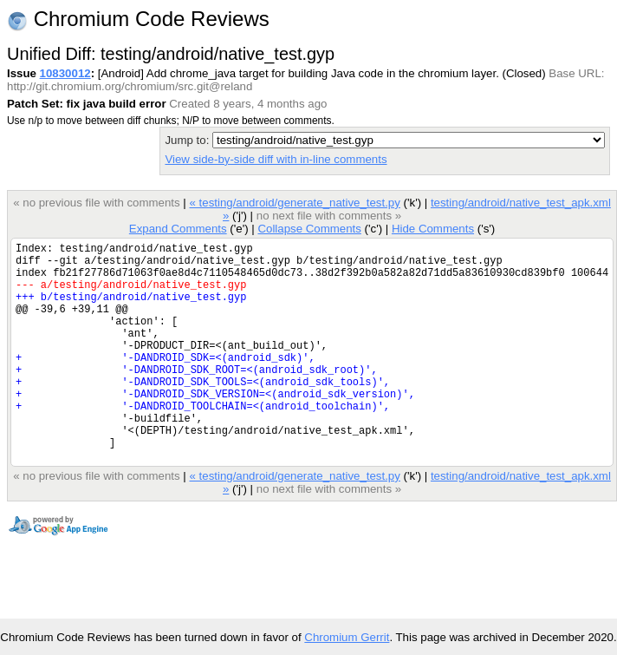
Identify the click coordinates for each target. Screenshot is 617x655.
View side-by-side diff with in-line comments (275, 159)
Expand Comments (178, 228)
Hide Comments (433, 228)
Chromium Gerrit (346, 637)
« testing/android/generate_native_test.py (294, 202)
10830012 (65, 73)
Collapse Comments (308, 228)
